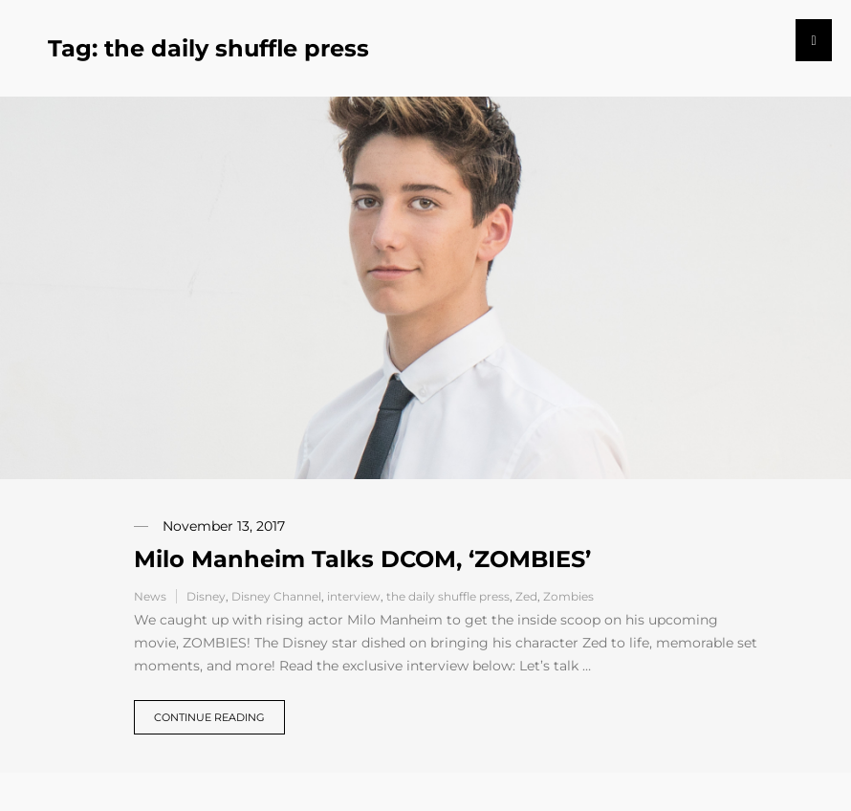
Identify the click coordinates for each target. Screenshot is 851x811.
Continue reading (209, 717)
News (150, 596)
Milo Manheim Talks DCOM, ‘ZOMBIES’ (362, 559)
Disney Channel (276, 596)
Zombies (568, 596)
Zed (526, 596)
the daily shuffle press (448, 596)
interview (354, 596)
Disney (206, 596)
